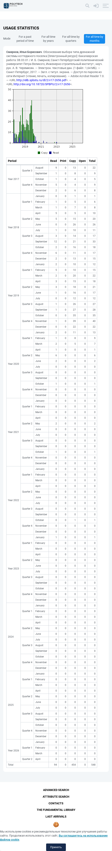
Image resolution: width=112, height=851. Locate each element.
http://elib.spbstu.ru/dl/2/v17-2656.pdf (41, 80)
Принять (56, 847)
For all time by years (48, 38)
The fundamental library (56, 810)
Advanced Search (56, 790)
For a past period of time (25, 38)
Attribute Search (56, 796)
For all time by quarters (71, 38)
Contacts (56, 803)
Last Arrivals (56, 816)
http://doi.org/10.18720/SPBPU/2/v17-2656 (42, 84)
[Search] (87, 6)
